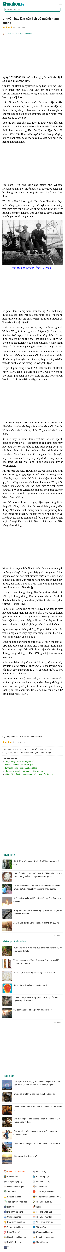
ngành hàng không (20, 749)
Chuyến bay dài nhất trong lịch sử (19, 761)
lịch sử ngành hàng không (42, 749)
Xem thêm (58, 935)
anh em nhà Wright (29, 752)
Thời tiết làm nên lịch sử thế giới (19, 764)
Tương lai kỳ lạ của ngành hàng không (22, 768)
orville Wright (45, 752)
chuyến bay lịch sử (10, 752)
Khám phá (10, 34)
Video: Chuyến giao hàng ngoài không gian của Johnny (29, 774)
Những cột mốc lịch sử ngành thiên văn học (24, 771)
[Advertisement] (32, 55)
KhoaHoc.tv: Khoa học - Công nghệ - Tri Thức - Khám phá (15, 3)
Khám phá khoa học (24, 34)
